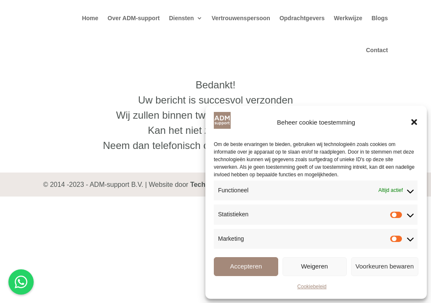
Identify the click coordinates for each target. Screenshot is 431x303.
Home (90, 18)
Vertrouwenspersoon (241, 18)
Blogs (380, 18)
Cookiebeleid (311, 287)
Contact (377, 50)
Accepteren (246, 266)
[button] (414, 122)
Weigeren (314, 266)
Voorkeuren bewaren (385, 266)
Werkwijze (348, 18)
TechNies (205, 184)
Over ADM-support (134, 18)
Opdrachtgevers (302, 18)
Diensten (181, 18)
